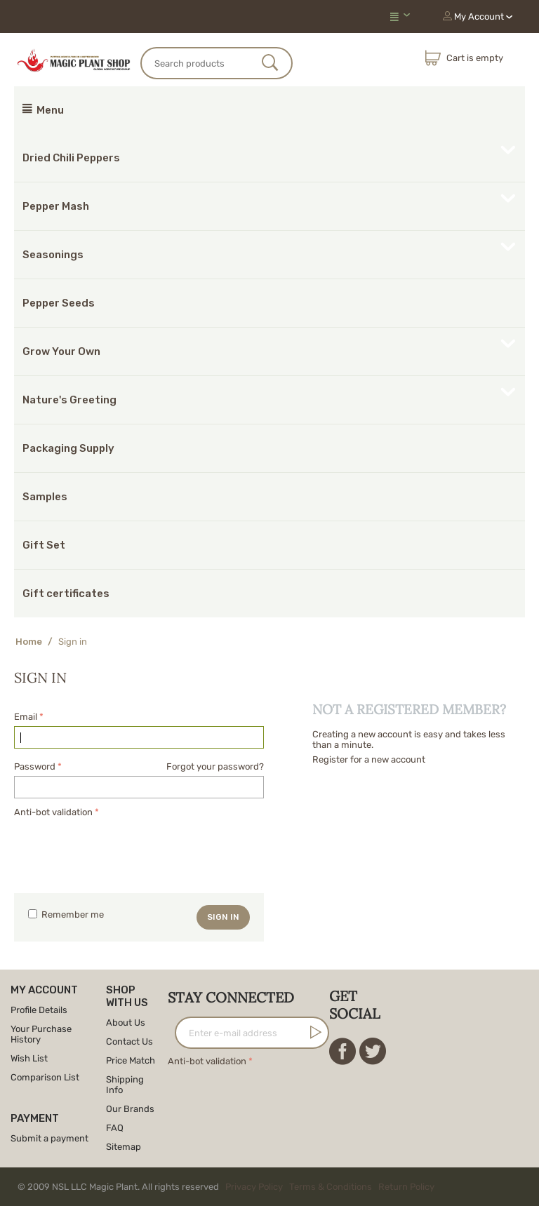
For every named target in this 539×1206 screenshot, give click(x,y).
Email (25, 716)
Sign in (223, 917)
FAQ (115, 1128)
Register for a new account (368, 759)
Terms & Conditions (330, 1186)
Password (34, 766)
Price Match (130, 1060)
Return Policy (406, 1186)
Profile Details (39, 1010)
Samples (44, 496)
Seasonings (53, 254)
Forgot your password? (215, 766)
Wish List (29, 1058)
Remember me (66, 914)
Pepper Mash (55, 206)
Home (28, 641)
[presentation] (120, 848)
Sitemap (123, 1146)
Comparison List (45, 1077)
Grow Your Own (61, 351)
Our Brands (130, 1109)
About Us (125, 1022)
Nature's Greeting (69, 400)
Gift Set (43, 545)
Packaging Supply (68, 448)
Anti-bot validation (53, 812)
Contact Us (129, 1041)
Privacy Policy (254, 1186)
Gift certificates (65, 593)
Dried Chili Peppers (71, 158)
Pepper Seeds (58, 303)
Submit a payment (49, 1138)
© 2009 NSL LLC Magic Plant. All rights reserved (229, 1186)
